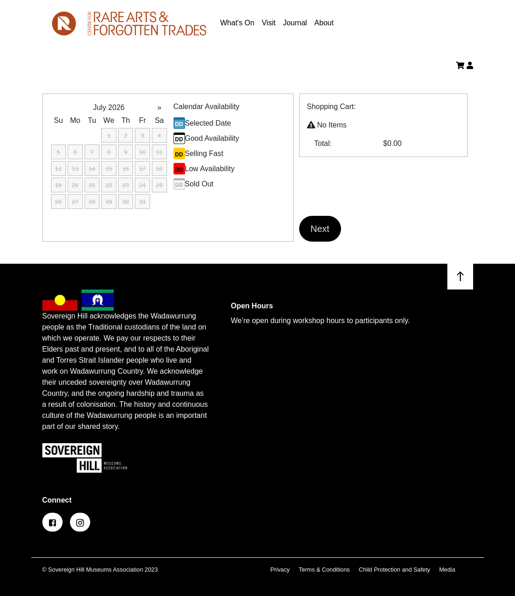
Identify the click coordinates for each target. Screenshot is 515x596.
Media (447, 569)
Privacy (281, 569)
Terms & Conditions (325, 569)
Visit (269, 23)
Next (320, 229)
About (324, 23)
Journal (295, 23)
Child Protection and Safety (395, 569)
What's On (237, 23)
